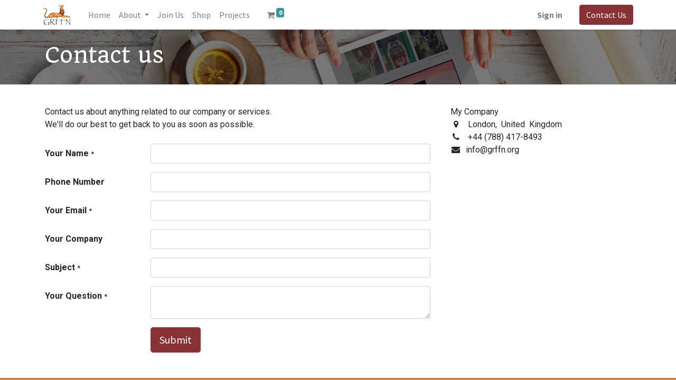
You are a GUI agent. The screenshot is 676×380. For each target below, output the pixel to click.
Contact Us (604, 15)
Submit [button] (175, 339)
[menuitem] (101, 14)
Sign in (547, 15)
